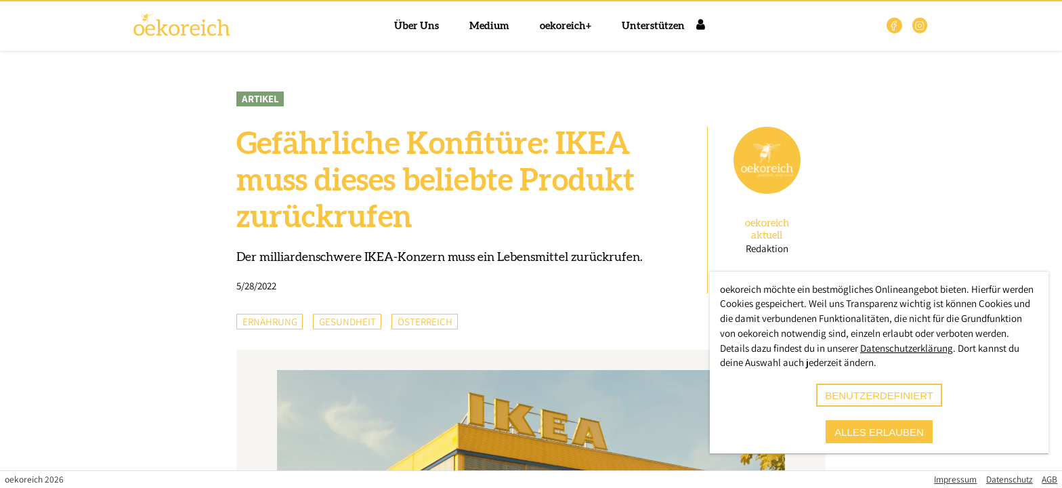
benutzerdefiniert (879, 395)
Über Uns (416, 26)
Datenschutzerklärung (906, 348)
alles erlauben (879, 432)
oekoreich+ (565, 26)
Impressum (955, 479)
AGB (1049, 479)
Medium (489, 26)
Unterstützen (653, 26)
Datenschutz (1009, 479)
